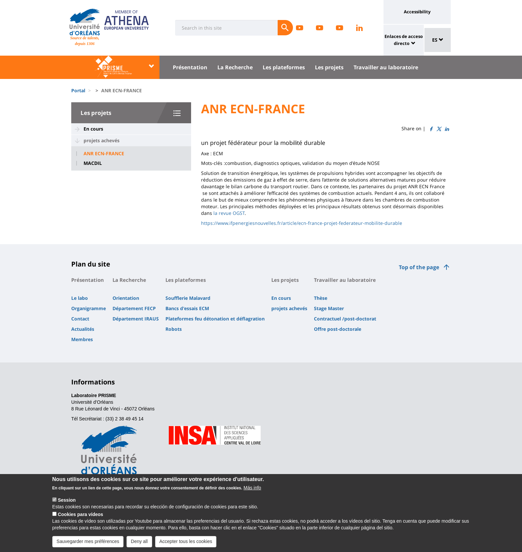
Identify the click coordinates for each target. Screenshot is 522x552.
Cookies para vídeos (80, 517)
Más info (252, 491)
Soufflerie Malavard (187, 298)
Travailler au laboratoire (386, 67)
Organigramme (88, 308)
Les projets (329, 67)
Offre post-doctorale (337, 329)
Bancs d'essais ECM (187, 308)
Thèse (320, 298)
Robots (173, 329)
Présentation (190, 67)
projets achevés (102, 140)
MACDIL (93, 163)
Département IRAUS (136, 318)
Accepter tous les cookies (185, 544)
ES (437, 40)
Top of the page (419, 267)
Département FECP (134, 308)
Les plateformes (284, 67)
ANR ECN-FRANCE (104, 153)
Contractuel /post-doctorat (345, 318)
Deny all (139, 544)
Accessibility (417, 12)
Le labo (79, 298)
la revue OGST (229, 213)
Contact (80, 318)
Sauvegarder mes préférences (88, 544)
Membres (82, 339)
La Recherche (235, 67)
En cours (93, 129)
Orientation (126, 298)
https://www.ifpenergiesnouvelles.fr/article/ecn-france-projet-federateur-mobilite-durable (301, 223)
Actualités (82, 329)
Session (67, 503)
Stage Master (329, 308)
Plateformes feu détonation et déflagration (215, 318)
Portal (78, 90)
